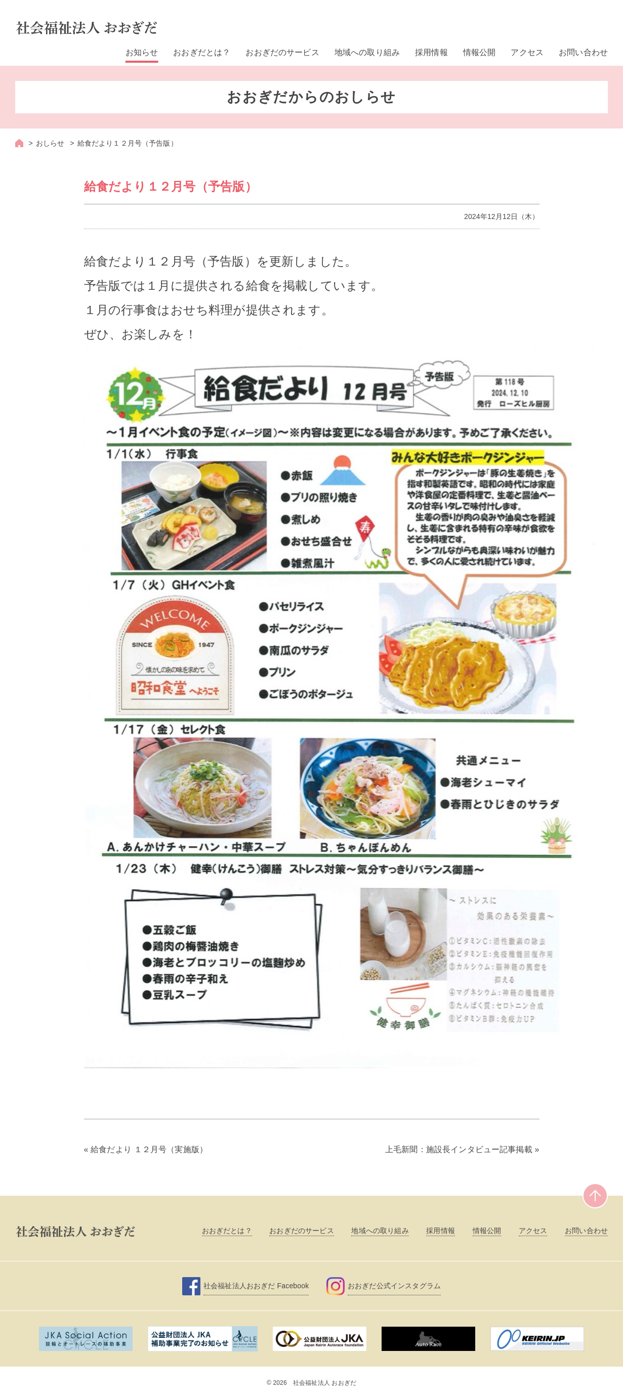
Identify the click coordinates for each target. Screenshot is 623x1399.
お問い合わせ (583, 52)
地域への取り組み (367, 52)
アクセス (527, 52)
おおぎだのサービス (282, 52)
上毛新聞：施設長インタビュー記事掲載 (458, 1149)
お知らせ (142, 52)
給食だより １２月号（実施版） (149, 1149)
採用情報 (431, 52)
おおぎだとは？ (201, 52)
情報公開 (479, 52)
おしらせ (50, 143)
